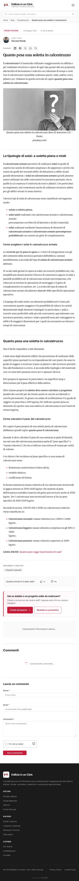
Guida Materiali (10, 801)
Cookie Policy (70, 870)
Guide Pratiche (10, 821)
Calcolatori (8, 834)
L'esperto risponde (11, 826)
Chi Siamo (7, 846)
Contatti (6, 855)
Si (42, 581)
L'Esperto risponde (13, 570)
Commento (8, 719)
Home (5, 20)
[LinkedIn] (15, 48)
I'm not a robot (16, 744)
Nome (6, 690)
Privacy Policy (55, 870)
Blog (12, 20)
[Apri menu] (73, 5)
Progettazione (23, 20)
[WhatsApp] (30, 48)
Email (6, 705)
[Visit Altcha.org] (33, 744)
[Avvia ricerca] (73, 14)
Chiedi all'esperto (20, 610)
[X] (25, 48)
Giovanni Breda (18, 41)
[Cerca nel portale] (38, 14)
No (54, 581)
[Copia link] (35, 48)
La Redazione (9, 851)
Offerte (6, 805)
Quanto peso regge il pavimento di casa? (41, 552)
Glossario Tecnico (11, 830)
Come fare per (9, 809)
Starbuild (44, 878)
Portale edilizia (10, 796)
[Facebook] (20, 48)
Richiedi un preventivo (48, 610)
